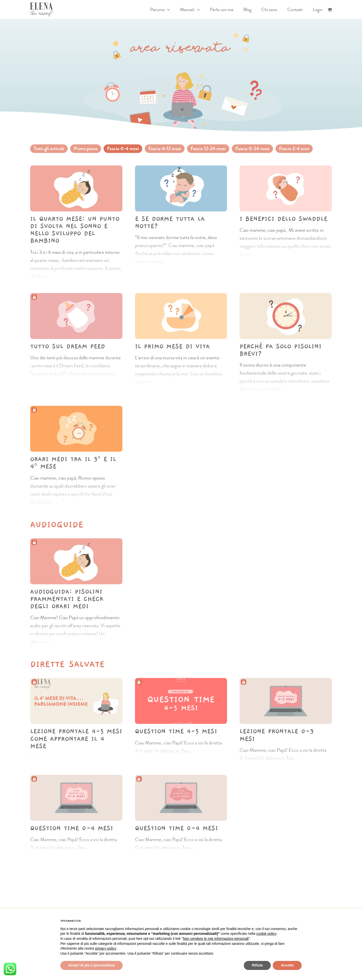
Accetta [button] (287, 965)
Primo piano (86, 148)
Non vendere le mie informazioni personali (215, 939)
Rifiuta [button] (257, 965)
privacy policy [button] (105, 948)
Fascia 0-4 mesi (123, 148)
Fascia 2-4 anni (294, 148)
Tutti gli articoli (49, 148)
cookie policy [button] (266, 934)
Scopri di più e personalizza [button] (91, 965)
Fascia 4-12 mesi (164, 148)
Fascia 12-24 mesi (208, 148)
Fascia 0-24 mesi (252, 148)
